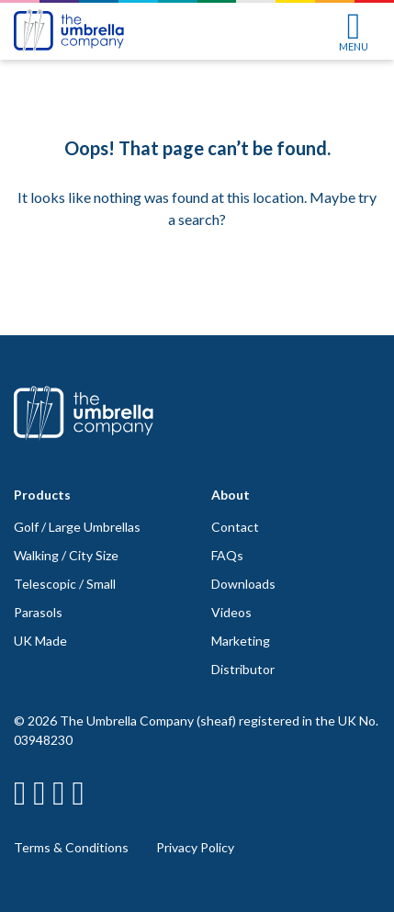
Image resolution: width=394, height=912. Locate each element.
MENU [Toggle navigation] (353, 32)
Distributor (243, 669)
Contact (235, 527)
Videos (231, 612)
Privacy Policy (195, 847)
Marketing (240, 640)
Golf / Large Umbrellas (77, 527)
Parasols (38, 612)
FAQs (227, 555)
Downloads (243, 583)
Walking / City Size (66, 555)
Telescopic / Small (65, 583)
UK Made (40, 640)
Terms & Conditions (71, 847)
